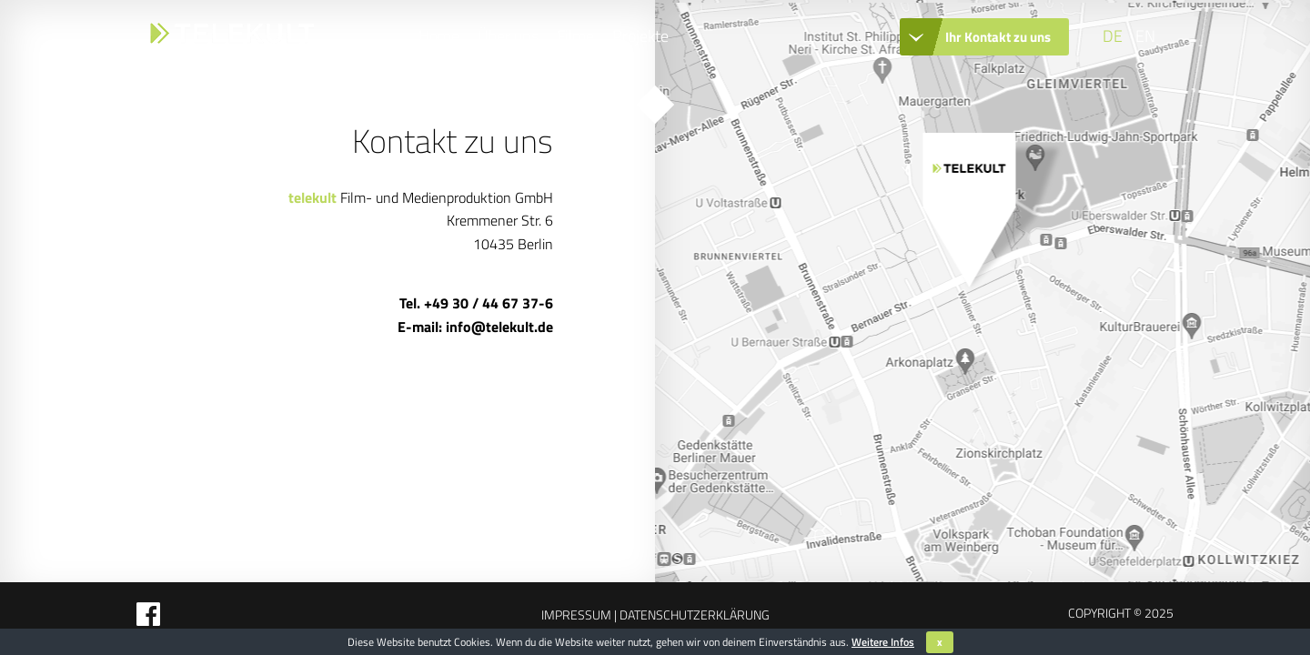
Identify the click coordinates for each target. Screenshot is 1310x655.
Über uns (508, 36)
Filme (575, 36)
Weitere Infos (883, 641)
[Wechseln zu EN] (1143, 36)
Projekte (640, 36)
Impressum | (579, 614)
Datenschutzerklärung (693, 614)
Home (438, 36)
